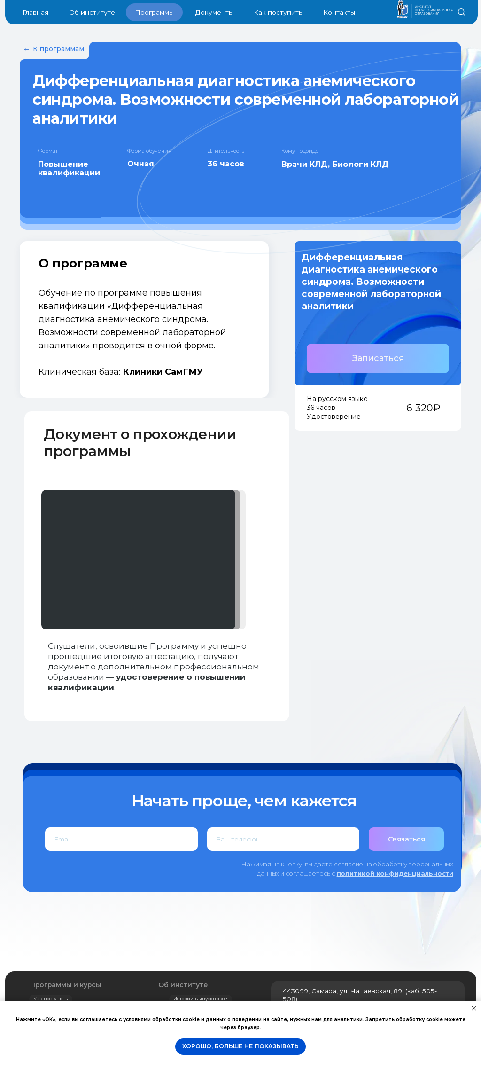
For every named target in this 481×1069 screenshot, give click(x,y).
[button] (378, 358)
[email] (121, 839)
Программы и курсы (65, 985)
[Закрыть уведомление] (474, 1008)
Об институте (183, 985)
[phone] (283, 839)
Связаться (406, 839)
